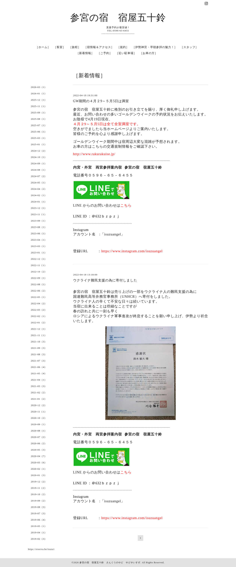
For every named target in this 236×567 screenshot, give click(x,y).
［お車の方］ (149, 53)
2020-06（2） (39, 443)
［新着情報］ (85, 53)
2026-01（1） (39, 93)
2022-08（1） (39, 284)
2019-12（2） (39, 481)
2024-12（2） (39, 150)
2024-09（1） (39, 163)
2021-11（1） (39, 335)
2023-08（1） (39, 227)
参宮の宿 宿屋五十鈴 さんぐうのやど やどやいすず (109, 562)
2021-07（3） (39, 360)
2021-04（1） (39, 379)
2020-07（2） (39, 437)
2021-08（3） (39, 354)
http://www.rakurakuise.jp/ (94, 154)
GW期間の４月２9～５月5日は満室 (101, 101)
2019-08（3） (39, 507)
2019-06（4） (39, 519)
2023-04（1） (39, 239)
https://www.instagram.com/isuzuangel (132, 251)
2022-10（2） (39, 271)
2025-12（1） (39, 99)
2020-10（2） (39, 418)
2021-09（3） (39, 348)
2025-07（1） (39, 125)
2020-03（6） (39, 462)
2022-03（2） (39, 309)
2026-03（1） (39, 87)
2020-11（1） (39, 411)
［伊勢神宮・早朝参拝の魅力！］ (154, 47)
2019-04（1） (39, 532)
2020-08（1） (39, 430)
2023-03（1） (39, 246)
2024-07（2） (39, 176)
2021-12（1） (39, 328)
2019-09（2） (39, 500)
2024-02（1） (39, 195)
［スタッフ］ (189, 47)
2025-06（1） (39, 131)
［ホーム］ (42, 47)
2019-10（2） (39, 494)
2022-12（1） (39, 258)
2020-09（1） (39, 424)
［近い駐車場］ (125, 53)
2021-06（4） (39, 367)
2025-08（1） (39, 119)
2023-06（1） (39, 233)
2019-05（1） (39, 526)
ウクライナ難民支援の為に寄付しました (105, 280)
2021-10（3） (39, 341)
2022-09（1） (39, 278)
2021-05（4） (39, 373)
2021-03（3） (39, 386)
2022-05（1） (39, 297)
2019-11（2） (39, 488)
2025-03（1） (39, 138)
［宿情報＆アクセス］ (99, 47)
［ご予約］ (104, 53)
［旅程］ (75, 47)
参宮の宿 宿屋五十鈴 (118, 17)
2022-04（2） (39, 303)
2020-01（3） (39, 475)
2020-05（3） (39, 449)
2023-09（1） (39, 220)
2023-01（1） (39, 252)
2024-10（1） (39, 157)
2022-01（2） (39, 322)
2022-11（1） (39, 265)
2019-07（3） (39, 513)
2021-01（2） (39, 398)
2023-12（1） (39, 208)
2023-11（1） (39, 214)
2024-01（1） (39, 201)
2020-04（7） (39, 456)
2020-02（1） (39, 468)
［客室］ (60, 47)
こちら (126, 205)
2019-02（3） (39, 538)
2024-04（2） (39, 189)
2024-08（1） (39, 169)
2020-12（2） (39, 405)
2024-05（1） (39, 182)
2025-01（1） (39, 144)
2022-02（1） (39, 316)
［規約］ (123, 47)
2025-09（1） (39, 112)
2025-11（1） (39, 106)
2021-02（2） (39, 392)
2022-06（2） (39, 290)
